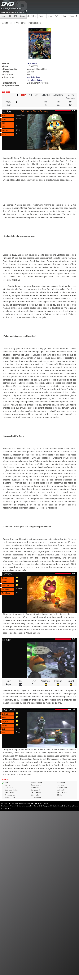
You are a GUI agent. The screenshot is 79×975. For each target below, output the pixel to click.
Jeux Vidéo (32, 63)
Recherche (73, 16)
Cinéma (22, 16)
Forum (65, 16)
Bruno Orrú (38, 806)
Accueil (4, 16)
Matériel (57, 16)
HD (10, 16)
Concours (42, 16)
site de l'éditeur (33, 77)
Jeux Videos (32, 16)
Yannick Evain (15, 806)
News (50, 16)
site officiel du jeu (34, 80)
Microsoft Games (20, 115)
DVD (15, 16)
